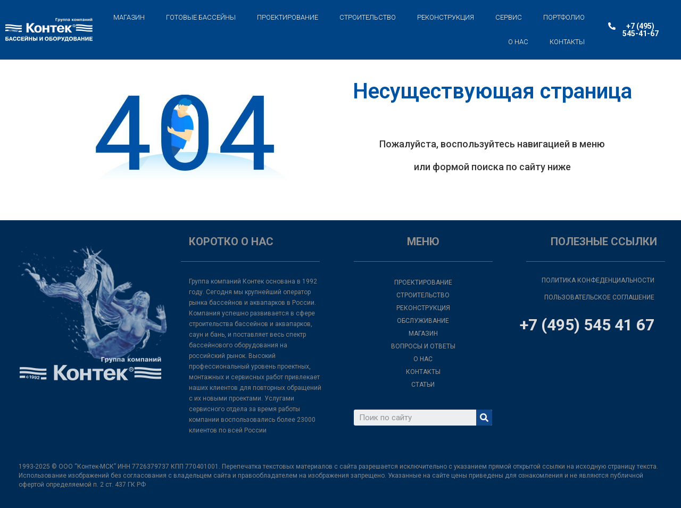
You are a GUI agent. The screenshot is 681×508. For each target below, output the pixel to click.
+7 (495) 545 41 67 (587, 324)
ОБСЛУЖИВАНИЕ (423, 320)
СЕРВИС (508, 17)
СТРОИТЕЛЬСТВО (367, 17)
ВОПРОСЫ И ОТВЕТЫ (423, 346)
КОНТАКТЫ (567, 42)
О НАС (518, 42)
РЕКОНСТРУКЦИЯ (445, 17)
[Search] (484, 418)
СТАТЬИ (423, 384)
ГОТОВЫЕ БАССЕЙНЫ (201, 17)
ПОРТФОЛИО (564, 17)
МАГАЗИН (129, 17)
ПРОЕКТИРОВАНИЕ (287, 17)
